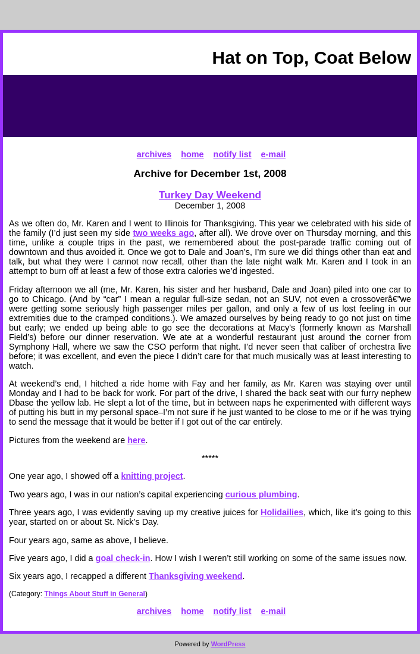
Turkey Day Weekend (210, 195)
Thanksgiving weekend (196, 576)
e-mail (273, 154)
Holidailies (282, 512)
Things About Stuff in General (94, 594)
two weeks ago (164, 233)
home (192, 154)
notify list (233, 154)
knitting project (152, 476)
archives (154, 154)
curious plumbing (261, 494)
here (136, 440)
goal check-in (123, 558)
